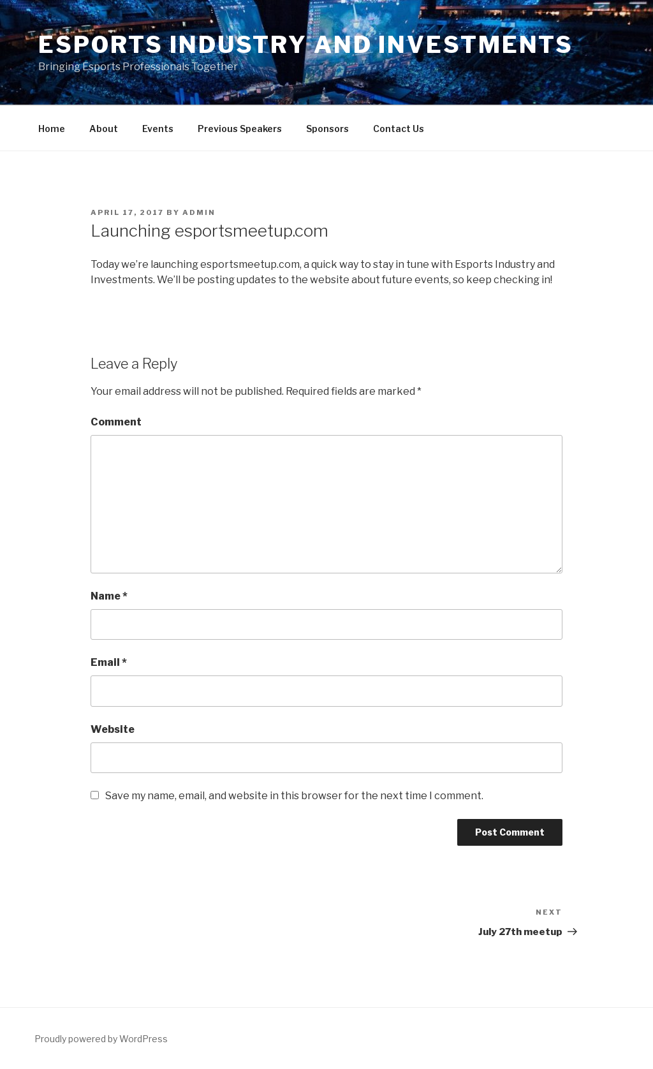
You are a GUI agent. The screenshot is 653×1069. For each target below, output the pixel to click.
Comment (116, 422)
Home (51, 128)
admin (199, 212)
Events (157, 128)
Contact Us (398, 128)
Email (109, 662)
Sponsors (327, 128)
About (103, 128)
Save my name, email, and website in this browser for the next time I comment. (294, 796)
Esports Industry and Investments (305, 45)
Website (113, 729)
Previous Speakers (240, 128)
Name (109, 596)
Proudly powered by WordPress (101, 1038)
